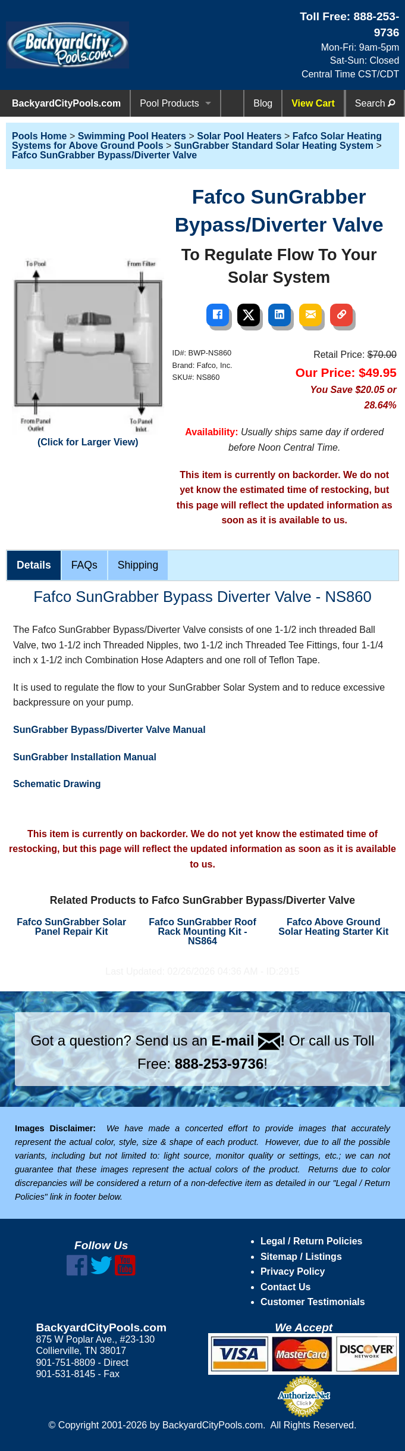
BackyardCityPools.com (66, 103)
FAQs (84, 565)
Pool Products (169, 103)
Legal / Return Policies (311, 1241)
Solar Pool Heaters (239, 136)
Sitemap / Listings (301, 1257)
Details (34, 565)
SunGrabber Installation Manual (84, 757)
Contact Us (285, 1287)
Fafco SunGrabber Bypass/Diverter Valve (104, 155)
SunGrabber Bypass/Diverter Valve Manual (109, 730)
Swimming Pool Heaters (132, 136)
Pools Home (39, 136)
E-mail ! (248, 1040)
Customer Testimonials (312, 1302)
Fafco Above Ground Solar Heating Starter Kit (333, 927)
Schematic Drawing (57, 784)
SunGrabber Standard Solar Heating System (273, 146)
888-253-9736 (219, 1064)
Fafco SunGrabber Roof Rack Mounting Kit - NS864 (202, 931)
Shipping (138, 565)
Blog (262, 103)
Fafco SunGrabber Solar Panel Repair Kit (71, 927)
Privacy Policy (292, 1271)
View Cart (313, 103)
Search (375, 103)
